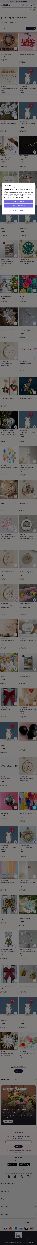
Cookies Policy (12, 196)
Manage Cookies (18, 210)
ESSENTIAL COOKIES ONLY (18, 205)
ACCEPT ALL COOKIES (18, 201)
